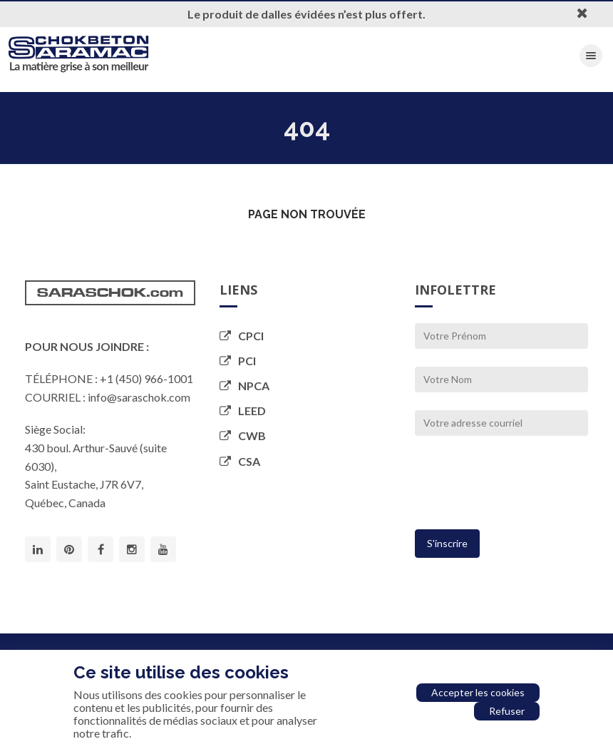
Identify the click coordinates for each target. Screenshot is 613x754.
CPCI (242, 335)
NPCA (244, 385)
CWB (243, 435)
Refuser (507, 711)
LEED (243, 410)
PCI (238, 360)
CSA (240, 461)
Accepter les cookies (478, 692)
